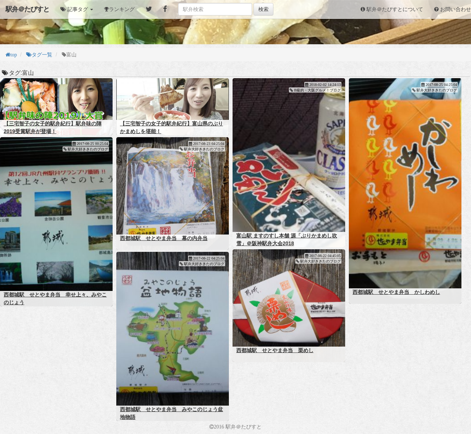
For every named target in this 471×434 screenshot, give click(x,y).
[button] (77, 9)
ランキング (122, 9)
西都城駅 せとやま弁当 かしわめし (396, 292)
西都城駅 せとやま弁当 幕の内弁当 (164, 238)
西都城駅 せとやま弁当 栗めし (275, 350)
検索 (263, 9)
